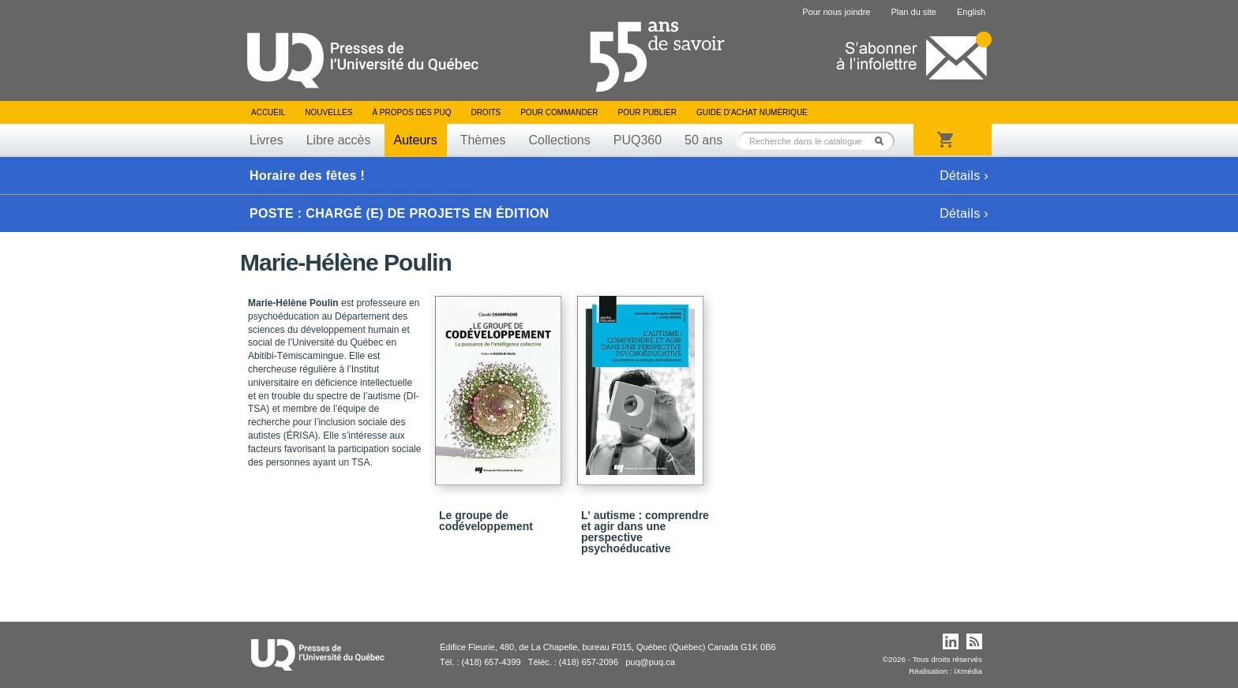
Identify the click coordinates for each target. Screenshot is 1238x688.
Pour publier (647, 112)
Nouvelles (328, 112)
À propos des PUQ (411, 112)
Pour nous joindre (836, 12)
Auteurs (415, 140)
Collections (559, 140)
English (971, 12)
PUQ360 (637, 140)
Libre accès (338, 140)
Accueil (268, 112)
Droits (486, 112)
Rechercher (883, 141)
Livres (266, 140)
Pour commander (559, 112)
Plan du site (913, 12)
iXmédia (968, 671)
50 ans (703, 140)
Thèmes (483, 140)
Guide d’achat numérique (752, 112)
